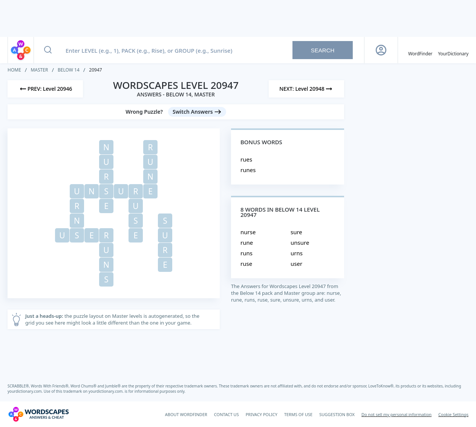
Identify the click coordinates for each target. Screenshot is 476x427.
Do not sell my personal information (396, 414)
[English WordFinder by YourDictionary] (420, 50)
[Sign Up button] (381, 50)
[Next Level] (306, 89)
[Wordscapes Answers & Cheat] (38, 414)
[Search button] (48, 50)
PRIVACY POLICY (261, 414)
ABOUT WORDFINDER (186, 414)
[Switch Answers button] (197, 112)
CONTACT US (226, 414)
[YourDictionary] (453, 50)
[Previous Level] (45, 89)
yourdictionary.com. (26, 391)
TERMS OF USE (298, 414)
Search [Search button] (323, 50)
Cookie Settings (453, 414)
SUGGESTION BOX (337, 414)
